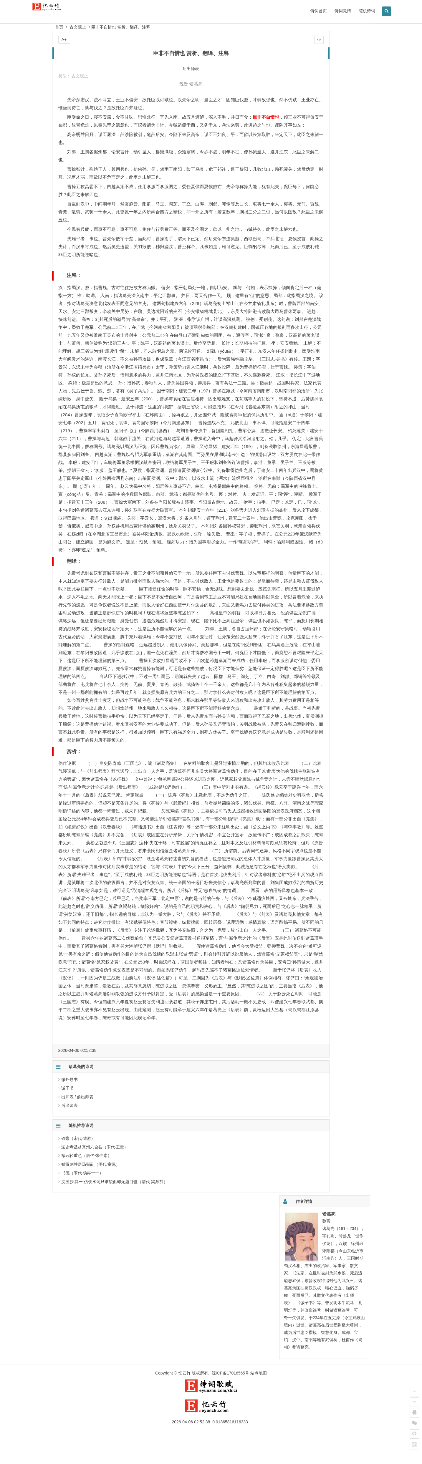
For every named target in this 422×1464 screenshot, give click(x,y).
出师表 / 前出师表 (77, 1295)
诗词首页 (295, 11)
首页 (59, 27)
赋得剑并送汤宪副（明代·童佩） (90, 1363)
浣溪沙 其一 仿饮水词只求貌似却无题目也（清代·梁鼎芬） (114, 1380)
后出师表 (69, 1304)
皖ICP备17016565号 (230, 1405)
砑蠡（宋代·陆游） (78, 1337)
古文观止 (77, 27)
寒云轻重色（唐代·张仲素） (86, 1354)
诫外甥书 (69, 1278)
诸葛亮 (169, 83)
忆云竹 (184, 1405)
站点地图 (258, 1405)
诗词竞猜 (319, 11)
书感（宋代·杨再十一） (82, 1371)
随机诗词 (343, 11)
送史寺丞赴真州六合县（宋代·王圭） (94, 1345)
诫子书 (67, 1286)
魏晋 (156, 83)
